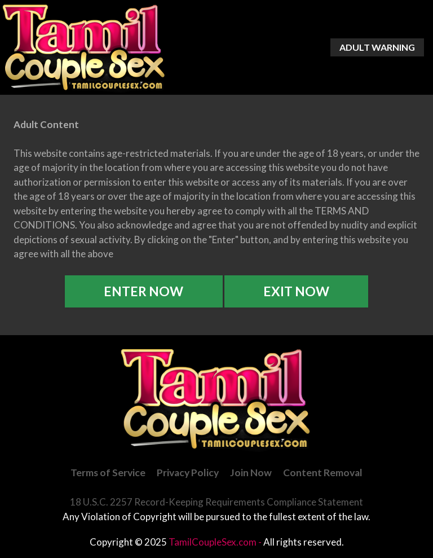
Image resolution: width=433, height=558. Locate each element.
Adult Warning (377, 47)
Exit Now (296, 291)
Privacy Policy (188, 472)
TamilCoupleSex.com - (216, 542)
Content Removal (323, 472)
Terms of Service (107, 472)
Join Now (251, 472)
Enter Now (143, 291)
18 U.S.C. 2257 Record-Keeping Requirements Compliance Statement (216, 502)
